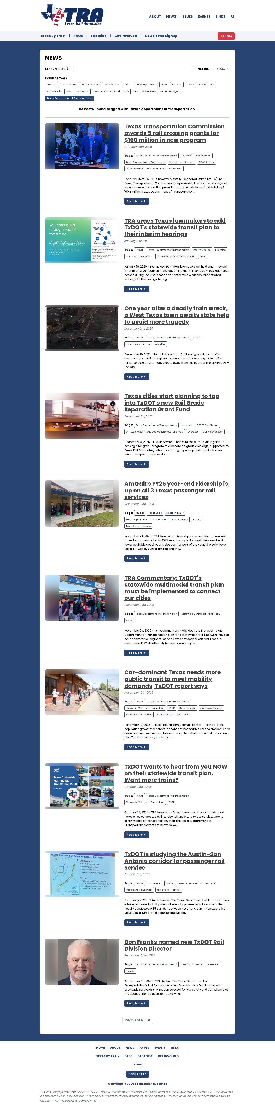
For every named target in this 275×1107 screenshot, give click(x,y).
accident (160, 343)
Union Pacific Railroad (107, 91)
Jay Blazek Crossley (211, 708)
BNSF (69, 91)
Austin (202, 84)
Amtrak (51, 84)
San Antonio (54, 91)
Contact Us (138, 1074)
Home (100, 1048)
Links (220, 16)
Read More (137, 201)
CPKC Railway (206, 162)
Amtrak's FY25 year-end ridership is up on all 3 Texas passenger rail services (176, 490)
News (171, 16)
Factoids (98, 35)
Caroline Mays (187, 708)
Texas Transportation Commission (145, 162)
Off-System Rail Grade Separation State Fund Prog (154, 431)
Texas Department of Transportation (69, 98)
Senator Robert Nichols (139, 714)
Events (204, 16)
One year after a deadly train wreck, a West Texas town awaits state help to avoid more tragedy (176, 315)
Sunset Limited (180, 519)
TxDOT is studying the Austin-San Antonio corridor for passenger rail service (174, 861)
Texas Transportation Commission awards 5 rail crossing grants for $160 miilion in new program (174, 133)
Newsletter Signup (161, 35)
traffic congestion (213, 431)
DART (164, 84)
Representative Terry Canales (174, 714)
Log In (137, 1065)
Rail (212, 84)
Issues (187, 16)
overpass (193, 431)
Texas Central (68, 84)
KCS (126, 91)
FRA (136, 91)
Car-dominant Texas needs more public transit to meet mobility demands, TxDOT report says (172, 679)
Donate (226, 36)
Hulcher (130, 970)
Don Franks (213, 964)
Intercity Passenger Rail (139, 256)
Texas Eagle (155, 512)
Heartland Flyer (169, 91)
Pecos (197, 337)
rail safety (187, 425)
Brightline (220, 249)
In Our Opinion (90, 84)
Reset (63, 69)
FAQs (78, 35)
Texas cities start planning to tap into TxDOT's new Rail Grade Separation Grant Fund (171, 402)
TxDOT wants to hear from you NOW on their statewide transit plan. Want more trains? (175, 773)
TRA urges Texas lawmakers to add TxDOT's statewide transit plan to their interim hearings (175, 227)
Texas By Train (53, 35)
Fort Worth (82, 91)
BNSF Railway (203, 155)
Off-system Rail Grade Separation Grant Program (154, 168)
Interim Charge (202, 249)
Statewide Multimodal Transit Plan (176, 256)
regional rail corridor (168, 889)
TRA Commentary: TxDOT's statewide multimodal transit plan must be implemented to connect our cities (174, 588)
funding (197, 519)
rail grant (187, 155)
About (155, 16)
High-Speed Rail (146, 84)
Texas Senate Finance (138, 526)
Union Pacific (112, 84)
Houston (177, 84)
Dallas (190, 84)
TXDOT (128, 84)
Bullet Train (149, 91)
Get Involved (126, 35)
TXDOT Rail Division (207, 425)
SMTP (203, 256)
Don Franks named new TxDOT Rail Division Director (174, 945)
